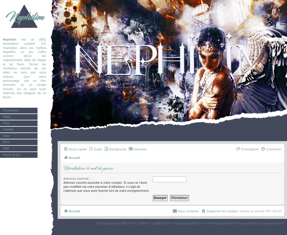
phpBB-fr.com (197, 223)
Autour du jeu (11, 154)
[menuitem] (95, 149)
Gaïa (6, 135)
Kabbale (8, 129)
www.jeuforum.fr (273, 223)
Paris (6, 123)
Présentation (11, 110)
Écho (6, 142)
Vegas (7, 116)
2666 (6, 148)
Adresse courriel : (77, 178)
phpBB (121, 223)
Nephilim (24, 17)
